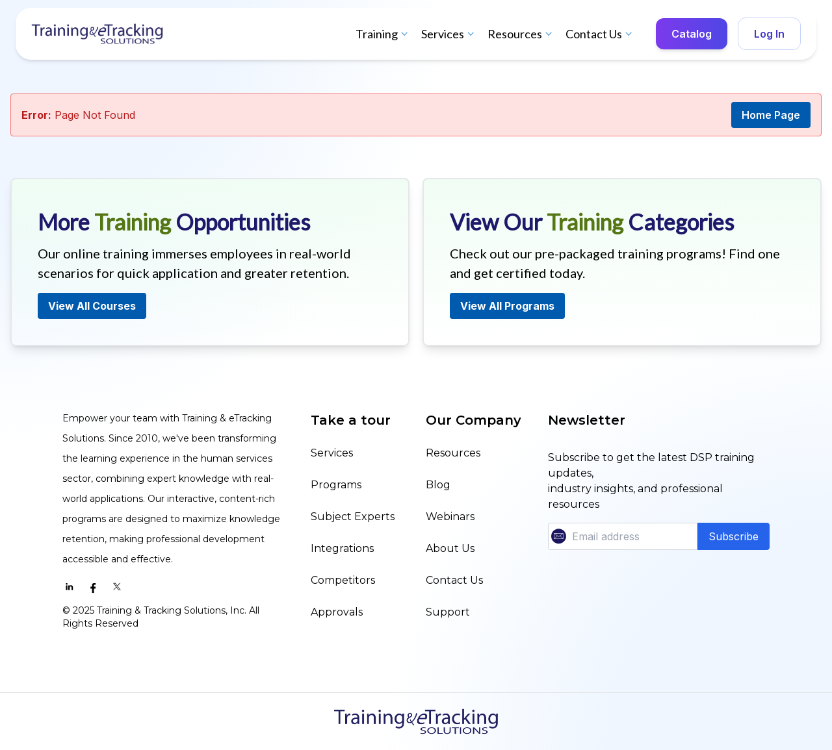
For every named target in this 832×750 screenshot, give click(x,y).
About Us (450, 548)
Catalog (691, 33)
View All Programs (507, 305)
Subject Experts (353, 516)
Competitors (343, 580)
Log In (769, 33)
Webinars (450, 516)
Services (449, 34)
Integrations (342, 548)
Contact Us (600, 34)
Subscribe (733, 536)
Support (448, 612)
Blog (438, 485)
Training (383, 34)
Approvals (337, 612)
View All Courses (92, 305)
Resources (521, 34)
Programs (336, 485)
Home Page (771, 114)
